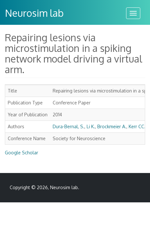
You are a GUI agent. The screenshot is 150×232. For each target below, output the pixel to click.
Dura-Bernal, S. (68, 126)
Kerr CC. (137, 126)
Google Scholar (21, 152)
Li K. (91, 126)
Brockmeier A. (111, 126)
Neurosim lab (34, 13)
